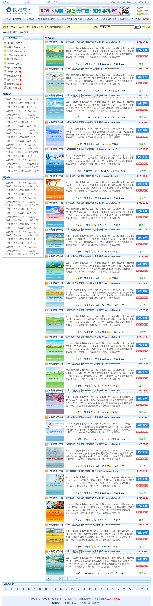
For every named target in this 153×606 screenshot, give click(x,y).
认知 (20, 27)
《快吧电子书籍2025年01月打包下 (21, 235)
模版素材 (124, 19)
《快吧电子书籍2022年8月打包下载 (22, 163)
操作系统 (100, 19)
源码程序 (112, 19)
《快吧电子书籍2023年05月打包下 (21, 111)
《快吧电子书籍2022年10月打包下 (21, 141)
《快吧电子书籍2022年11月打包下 (21, 167)
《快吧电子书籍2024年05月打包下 (21, 137)
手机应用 (31, 19)
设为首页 (144, 8)
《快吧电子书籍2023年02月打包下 (21, 103)
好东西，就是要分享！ (90, 603)
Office (70, 27)
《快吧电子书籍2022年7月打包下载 (22, 152)
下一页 (71, 578)
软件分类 (121, 2)
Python (42, 27)
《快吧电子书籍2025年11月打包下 (21, 198)
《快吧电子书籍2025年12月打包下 (21, 194)
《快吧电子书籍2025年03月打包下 (21, 160)
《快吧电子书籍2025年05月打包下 (21, 220)
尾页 (78, 578)
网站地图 (98, 599)
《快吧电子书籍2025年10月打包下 (21, 201)
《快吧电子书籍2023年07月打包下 (21, 129)
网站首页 (35, 599)
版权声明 (87, 599)
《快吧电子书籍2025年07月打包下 (21, 213)
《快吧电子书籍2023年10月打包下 (21, 126)
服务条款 (56, 599)
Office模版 (136, 19)
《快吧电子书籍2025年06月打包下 (21, 216)
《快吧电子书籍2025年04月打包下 (21, 224)
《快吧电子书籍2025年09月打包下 (21, 205)
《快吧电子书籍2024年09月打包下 (21, 250)
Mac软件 (8, 19)
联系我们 (144, 14)
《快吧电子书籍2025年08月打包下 (21, 209)
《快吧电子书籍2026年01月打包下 (21, 190)
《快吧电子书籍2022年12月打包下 (21, 145)
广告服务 (67, 599)
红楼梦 (35, 27)
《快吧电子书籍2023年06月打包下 (21, 133)
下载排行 (146, 2)
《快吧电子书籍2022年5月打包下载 (22, 171)
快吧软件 (67, 603)
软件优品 (138, 2)
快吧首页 (113, 2)
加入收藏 (144, 11)
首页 (15, 32)
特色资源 (54, 19)
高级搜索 (145, 27)
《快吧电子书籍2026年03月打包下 (21, 183)
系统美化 (89, 19)
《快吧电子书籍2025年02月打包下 (21, 232)
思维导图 (77, 19)
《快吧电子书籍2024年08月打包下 (21, 254)
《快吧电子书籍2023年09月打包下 (21, 122)
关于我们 (46, 599)
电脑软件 (19, 19)
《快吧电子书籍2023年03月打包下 (21, 99)
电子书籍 (42, 19)
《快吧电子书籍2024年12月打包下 (21, 239)
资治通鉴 (27, 27)
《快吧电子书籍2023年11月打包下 (21, 156)
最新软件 (129, 2)
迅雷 (48, 27)
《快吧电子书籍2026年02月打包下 (21, 186)
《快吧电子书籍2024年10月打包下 (21, 247)
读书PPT (66, 19)
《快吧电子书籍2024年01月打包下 (21, 148)
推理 (64, 27)
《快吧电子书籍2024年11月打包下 (21, 243)
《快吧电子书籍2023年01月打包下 (21, 114)
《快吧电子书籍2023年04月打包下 (21, 118)
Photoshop (56, 27)
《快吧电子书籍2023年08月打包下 (21, 107)
